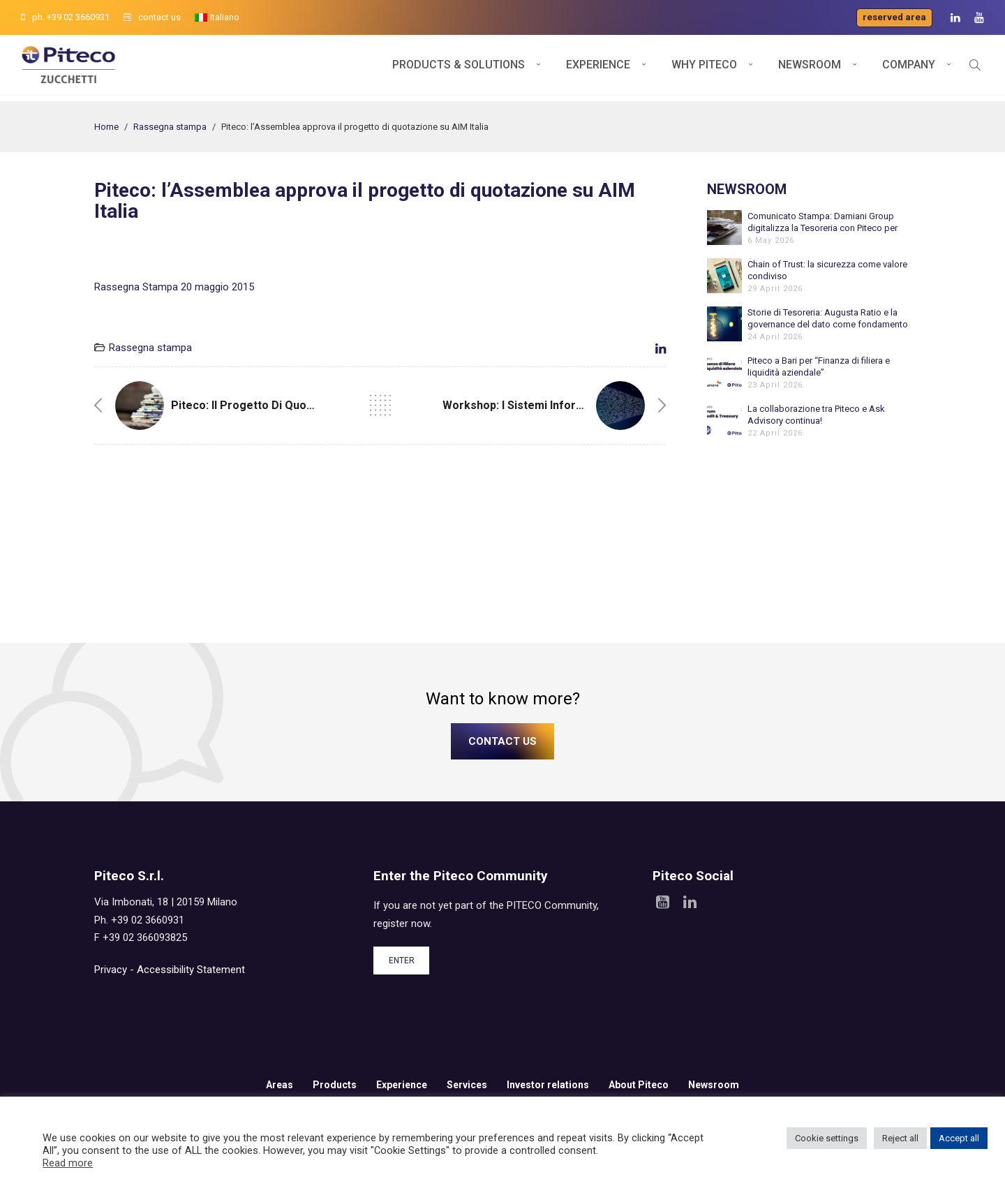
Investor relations (548, 1084)
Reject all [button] (900, 1138)
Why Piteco (704, 68)
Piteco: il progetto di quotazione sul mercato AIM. (305, 405)
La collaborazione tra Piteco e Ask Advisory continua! (816, 414)
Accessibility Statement (191, 969)
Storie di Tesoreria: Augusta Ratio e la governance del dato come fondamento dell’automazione (827, 318)
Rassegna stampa (170, 126)
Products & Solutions (458, 68)
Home (106, 126)
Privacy (110, 969)
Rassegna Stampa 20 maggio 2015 (174, 287)
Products (335, 1084)
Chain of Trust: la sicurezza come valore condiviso (827, 270)
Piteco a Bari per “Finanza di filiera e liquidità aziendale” (818, 366)
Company (908, 68)
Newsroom (809, 68)
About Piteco (639, 1084)
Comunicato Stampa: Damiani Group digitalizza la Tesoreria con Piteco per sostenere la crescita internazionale (822, 222)
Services (467, 1084)
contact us (152, 17)
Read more (68, 1163)
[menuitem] (217, 17)
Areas (279, 1084)
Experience (598, 68)
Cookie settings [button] (826, 1138)
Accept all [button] (959, 1138)
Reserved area (894, 17)
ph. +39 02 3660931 (65, 17)
